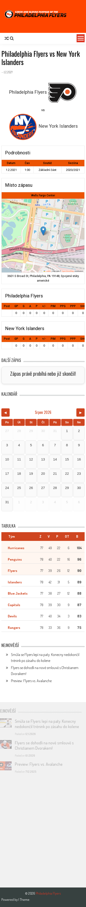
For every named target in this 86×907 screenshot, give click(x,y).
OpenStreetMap (68, 271)
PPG (63, 306)
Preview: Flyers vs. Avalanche (31, 680)
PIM (53, 306)
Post (7, 306)
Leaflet (47, 271)
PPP (73, 306)
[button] (43, 231)
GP (16, 306)
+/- (44, 306)
